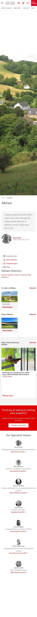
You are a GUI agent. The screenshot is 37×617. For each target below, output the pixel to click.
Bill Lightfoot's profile (18, 471)
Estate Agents (10, 3)
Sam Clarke (8, 377)
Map (6, 267)
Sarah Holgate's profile (18, 531)
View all (32, 288)
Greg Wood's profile (18, 512)
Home (3, 198)
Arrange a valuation (18, 425)
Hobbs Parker (10, 2)
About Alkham (6, 8)
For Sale (26, 8)
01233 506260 (19, 3)
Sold (33, 8)
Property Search (28, 3)
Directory (17, 8)
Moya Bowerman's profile (18, 553)
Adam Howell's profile (18, 572)
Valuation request (23, 3)
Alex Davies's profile (18, 452)
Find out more (8, 396)
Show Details (7, 307)
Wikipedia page (10, 264)
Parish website (10, 260)
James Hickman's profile (18, 493)
